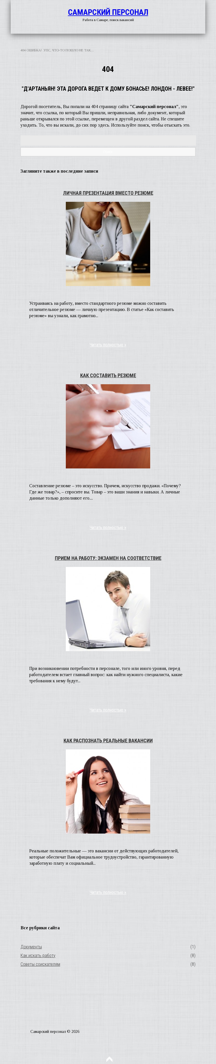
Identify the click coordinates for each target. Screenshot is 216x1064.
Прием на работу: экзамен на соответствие (108, 558)
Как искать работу (38, 955)
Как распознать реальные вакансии (108, 740)
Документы (31, 946)
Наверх (109, 1059)
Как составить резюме (108, 375)
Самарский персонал (108, 12)
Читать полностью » (108, 344)
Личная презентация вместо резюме (108, 193)
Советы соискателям (40, 964)
